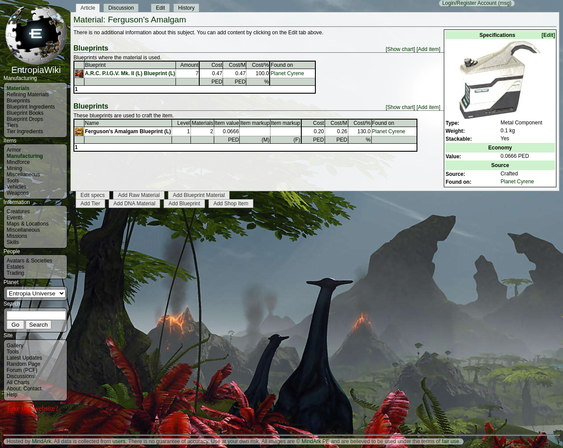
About (13, 389)
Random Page (23, 364)
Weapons (18, 193)
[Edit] (548, 35)
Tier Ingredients (25, 131)
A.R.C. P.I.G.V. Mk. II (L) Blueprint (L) (130, 73)
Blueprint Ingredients (31, 107)
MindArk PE (315, 441)
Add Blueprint (184, 203)
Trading (15, 273)
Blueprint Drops (25, 119)
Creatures (18, 211)
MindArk (41, 441)
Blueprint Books (25, 113)
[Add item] (428, 49)
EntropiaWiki (36, 66)
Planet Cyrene (517, 181)
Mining (14, 168)
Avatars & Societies (29, 261)
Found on (282, 65)
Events (15, 218)
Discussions (21, 376)
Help (12, 395)
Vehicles (16, 187)
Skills (13, 242)
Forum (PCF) (22, 370)
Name (92, 123)
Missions (17, 236)
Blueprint (95, 65)
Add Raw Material (139, 195)
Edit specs (92, 195)
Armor (14, 150)
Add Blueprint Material (199, 195)
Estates (15, 267)
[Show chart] (400, 49)
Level (183, 123)
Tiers (12, 125)
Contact (32, 389)
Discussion (121, 8)
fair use (450, 441)
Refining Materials (28, 94)
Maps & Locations (27, 224)
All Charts (18, 382)
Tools (13, 181)
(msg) (505, 3)
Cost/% (260, 65)
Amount (189, 65)
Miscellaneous (23, 174)
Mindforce (18, 162)
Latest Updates (24, 358)
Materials (18, 88)
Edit (160, 8)
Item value (227, 123)
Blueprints (18, 101)
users (119, 441)
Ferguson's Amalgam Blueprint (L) (128, 131)
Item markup (255, 123)
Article (87, 8)
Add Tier (90, 203)
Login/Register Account (469, 3)
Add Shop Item (230, 203)
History (186, 8)
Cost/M (237, 65)
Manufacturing (25, 156)
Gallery (15, 345)
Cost (217, 65)
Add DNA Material (134, 203)
